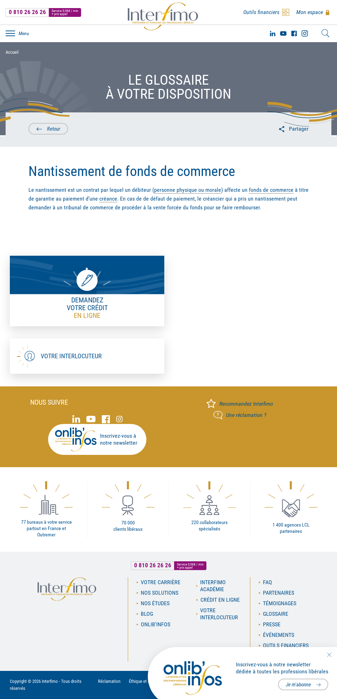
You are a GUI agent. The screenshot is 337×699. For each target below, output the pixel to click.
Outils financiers (286, 645)
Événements (278, 635)
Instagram (304, 33)
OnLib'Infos (155, 624)
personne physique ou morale (187, 190)
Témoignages (279, 603)
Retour (53, 129)
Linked (272, 33)
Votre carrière (160, 582)
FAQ (267, 582)
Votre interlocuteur (71, 356)
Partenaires (278, 592)
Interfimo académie (213, 586)
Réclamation (109, 681)
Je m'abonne (298, 684)
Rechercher (325, 33)
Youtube (283, 33)
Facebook (294, 33)
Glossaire (275, 613)
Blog (147, 613)
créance (108, 198)
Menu (24, 33)
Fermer (329, 655)
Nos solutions (159, 592)
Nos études (155, 603)
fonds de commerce (271, 190)
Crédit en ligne (220, 599)
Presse (271, 624)
